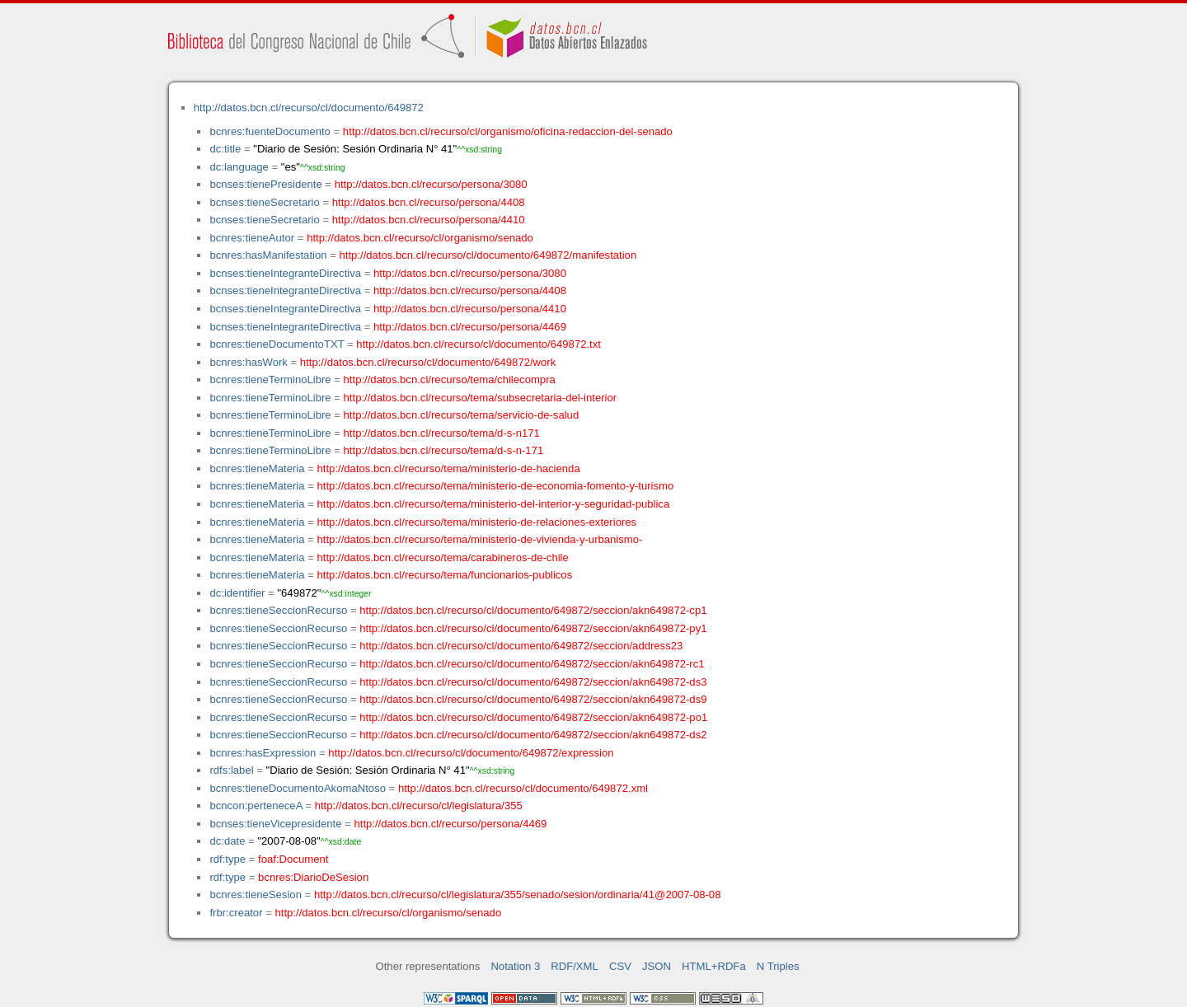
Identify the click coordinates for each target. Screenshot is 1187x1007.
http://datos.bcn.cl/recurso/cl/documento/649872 (309, 107)
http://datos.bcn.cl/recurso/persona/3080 (431, 184)
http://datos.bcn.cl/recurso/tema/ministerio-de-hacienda (448, 468)
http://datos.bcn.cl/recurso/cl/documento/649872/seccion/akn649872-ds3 (532, 682)
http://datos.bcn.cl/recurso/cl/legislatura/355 (419, 805)
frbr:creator (235, 912)
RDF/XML (574, 966)
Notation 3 (515, 966)
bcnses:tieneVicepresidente (275, 823)
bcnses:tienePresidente (265, 184)
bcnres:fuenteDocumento (269, 131)
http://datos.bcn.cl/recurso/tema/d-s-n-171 (444, 450)
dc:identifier (237, 593)
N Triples (778, 966)
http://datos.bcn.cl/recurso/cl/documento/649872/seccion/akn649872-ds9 (532, 699)
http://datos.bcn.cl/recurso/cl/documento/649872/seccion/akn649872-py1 (532, 628)
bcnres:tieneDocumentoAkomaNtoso (297, 788)
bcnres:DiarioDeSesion (313, 877)
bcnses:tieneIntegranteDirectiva (285, 273)
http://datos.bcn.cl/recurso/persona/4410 (428, 219)
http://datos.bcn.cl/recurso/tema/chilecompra (450, 379)
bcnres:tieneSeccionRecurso (278, 610)
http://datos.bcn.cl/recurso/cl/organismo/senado (420, 238)
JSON (656, 966)
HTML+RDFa (714, 966)
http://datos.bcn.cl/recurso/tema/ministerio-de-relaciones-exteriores (477, 522)
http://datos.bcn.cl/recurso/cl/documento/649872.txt (478, 344)
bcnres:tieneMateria (256, 468)
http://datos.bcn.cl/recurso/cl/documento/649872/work (428, 362)
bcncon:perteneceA (255, 805)
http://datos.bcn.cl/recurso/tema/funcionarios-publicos (445, 575)
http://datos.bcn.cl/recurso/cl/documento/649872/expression (470, 753)
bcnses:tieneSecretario (264, 202)
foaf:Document (293, 859)
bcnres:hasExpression (262, 753)
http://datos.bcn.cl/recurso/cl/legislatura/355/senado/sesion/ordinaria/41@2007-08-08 (517, 894)
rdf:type (227, 859)
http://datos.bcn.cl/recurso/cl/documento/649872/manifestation (487, 255)
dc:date (227, 841)
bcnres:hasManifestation (267, 255)
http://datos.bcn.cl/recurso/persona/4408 (428, 202)
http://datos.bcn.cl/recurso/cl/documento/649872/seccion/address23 (521, 645)
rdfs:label (231, 770)
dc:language (238, 167)
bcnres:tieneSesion (255, 894)
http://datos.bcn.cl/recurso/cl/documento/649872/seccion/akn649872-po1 (533, 717)
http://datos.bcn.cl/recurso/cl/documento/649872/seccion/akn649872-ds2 (532, 734)
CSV (620, 966)
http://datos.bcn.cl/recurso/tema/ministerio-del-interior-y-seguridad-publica (493, 504)
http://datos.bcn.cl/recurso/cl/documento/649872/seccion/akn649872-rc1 (531, 664)
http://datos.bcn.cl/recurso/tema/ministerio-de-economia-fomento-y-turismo (495, 486)
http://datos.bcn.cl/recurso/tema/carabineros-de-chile (443, 557)
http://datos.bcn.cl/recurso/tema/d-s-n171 (442, 433)
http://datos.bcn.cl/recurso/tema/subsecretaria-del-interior (480, 397)
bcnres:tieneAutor (251, 238)
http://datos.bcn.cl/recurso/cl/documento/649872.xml (523, 788)
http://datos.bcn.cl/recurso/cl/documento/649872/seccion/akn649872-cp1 (532, 610)
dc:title (225, 149)
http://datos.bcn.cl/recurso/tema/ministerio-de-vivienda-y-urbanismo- (480, 539)
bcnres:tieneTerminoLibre (270, 379)
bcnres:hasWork (248, 362)
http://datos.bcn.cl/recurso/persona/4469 (469, 327)
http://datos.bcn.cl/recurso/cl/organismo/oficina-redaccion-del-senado (508, 131)
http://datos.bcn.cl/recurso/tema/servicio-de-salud (461, 415)
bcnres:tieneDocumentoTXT (276, 344)
